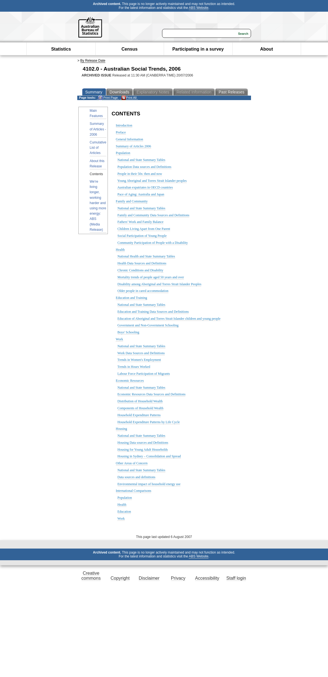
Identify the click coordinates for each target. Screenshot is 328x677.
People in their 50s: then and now (140, 174)
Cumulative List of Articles (98, 147)
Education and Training (131, 298)
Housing (121, 429)
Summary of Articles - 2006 (98, 129)
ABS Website (198, 8)
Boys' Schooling (129, 332)
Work (119, 339)
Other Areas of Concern (132, 463)
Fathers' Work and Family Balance (141, 222)
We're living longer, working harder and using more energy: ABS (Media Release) (98, 206)
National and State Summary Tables (141, 160)
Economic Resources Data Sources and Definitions (152, 394)
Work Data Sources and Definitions (141, 353)
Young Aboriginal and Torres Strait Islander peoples (152, 181)
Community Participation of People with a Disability (153, 243)
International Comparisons (133, 491)
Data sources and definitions (136, 477)
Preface (121, 132)
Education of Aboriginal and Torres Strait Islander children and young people (169, 319)
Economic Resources (130, 381)
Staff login (236, 578)
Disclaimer (149, 578)
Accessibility (207, 578)
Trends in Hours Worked (133, 367)
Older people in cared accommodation (143, 291)
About (266, 49)
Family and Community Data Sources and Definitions (154, 215)
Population (123, 153)
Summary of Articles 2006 (133, 146)
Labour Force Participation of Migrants (144, 374)
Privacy (178, 578)
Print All (128, 98)
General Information (129, 139)
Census (129, 49)
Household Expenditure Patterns (139, 415)
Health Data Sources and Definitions (142, 263)
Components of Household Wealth (140, 408)
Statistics (61, 49)
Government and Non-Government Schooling (148, 325)
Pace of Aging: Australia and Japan (141, 194)
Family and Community (132, 201)
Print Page (108, 98)
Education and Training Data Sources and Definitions (153, 312)
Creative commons (91, 576)
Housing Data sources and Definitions (143, 443)
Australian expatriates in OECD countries (145, 187)
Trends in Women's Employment (139, 360)
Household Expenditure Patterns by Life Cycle (149, 422)
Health (120, 250)
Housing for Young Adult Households (143, 450)
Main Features (96, 113)
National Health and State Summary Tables (146, 256)
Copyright (120, 578)
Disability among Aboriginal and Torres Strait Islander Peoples (160, 284)
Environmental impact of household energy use (149, 484)
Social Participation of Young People (142, 236)
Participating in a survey (198, 49)
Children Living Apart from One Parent (144, 229)
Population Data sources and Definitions (145, 167)
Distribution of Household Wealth (140, 401)
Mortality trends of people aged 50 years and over (151, 277)
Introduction (124, 125)
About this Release (97, 163)
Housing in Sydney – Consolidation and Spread (149, 456)
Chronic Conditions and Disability (140, 270)
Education (124, 512)
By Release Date (92, 61)
